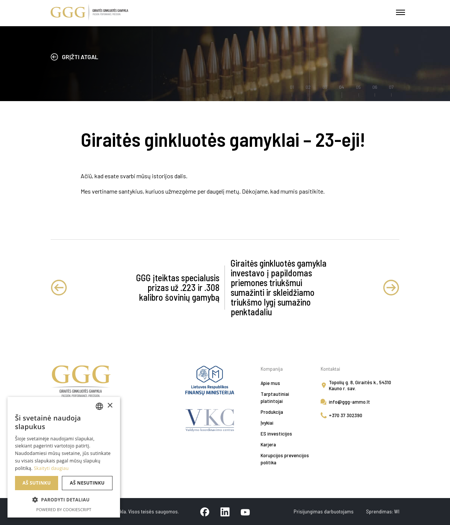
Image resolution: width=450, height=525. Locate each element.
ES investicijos (276, 433)
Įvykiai (267, 422)
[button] (63, 500)
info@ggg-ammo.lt (349, 401)
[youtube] (245, 511)
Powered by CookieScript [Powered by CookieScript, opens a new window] (64, 509)
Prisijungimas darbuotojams (324, 511)
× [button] (109, 406)
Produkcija (272, 412)
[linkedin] (225, 511)
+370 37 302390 (345, 415)
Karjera (268, 444)
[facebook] (204, 511)
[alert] (64, 457)
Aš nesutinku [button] (87, 483)
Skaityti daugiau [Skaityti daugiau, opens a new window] (51, 468)
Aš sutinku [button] (36, 483)
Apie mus (270, 383)
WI (396, 511)
